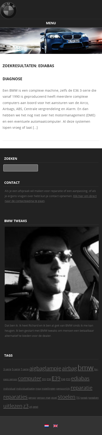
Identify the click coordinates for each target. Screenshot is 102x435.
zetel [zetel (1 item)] (35, 406)
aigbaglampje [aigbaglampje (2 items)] (45, 368)
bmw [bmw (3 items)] (86, 367)
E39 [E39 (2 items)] (56, 378)
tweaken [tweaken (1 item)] (93, 397)
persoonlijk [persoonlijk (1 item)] (63, 388)
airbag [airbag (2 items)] (69, 368)
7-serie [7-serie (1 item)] (25, 369)
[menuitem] (46, 425)
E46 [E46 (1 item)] (63, 379)
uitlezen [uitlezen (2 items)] (13, 405)
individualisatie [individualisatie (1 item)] (25, 388)
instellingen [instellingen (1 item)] (49, 388)
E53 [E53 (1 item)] (68, 379)
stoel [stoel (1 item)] (54, 397)
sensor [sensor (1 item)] (32, 397)
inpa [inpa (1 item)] (38, 388)
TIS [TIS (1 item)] (78, 397)
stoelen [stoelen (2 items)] (67, 396)
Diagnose (12, 78)
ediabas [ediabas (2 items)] (80, 378)
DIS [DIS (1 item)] (44, 379)
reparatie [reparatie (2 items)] (81, 387)
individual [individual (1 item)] (9, 388)
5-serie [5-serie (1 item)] (16, 369)
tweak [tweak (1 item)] (84, 397)
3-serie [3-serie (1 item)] (7, 369)
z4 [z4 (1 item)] (30, 406)
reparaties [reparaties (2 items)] (15, 396)
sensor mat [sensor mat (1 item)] (43, 397)
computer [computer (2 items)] (29, 378)
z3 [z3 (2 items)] (26, 405)
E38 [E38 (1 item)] (49, 379)
